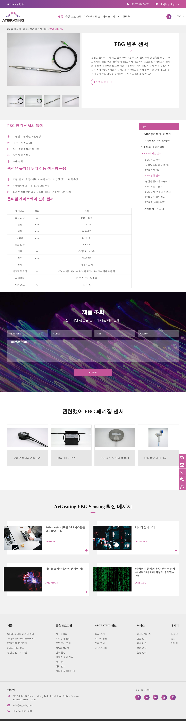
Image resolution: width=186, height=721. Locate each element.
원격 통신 (61, 655)
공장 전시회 (101, 641)
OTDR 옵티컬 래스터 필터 (157, 134)
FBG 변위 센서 (56, 29)
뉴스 (173, 631)
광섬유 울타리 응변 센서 (157, 165)
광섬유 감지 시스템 (154, 208)
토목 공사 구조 (63, 636)
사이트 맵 (130, 716)
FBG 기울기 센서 (154, 186)
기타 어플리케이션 (65, 664)
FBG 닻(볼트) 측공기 (156, 202)
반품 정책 (142, 631)
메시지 (116, 16)
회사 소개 (100, 627)
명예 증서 (100, 636)
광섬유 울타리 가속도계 (157, 181)
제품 (60, 16)
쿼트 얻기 (101, 82)
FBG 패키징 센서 (38, 29)
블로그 (174, 627)
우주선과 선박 (63, 631)
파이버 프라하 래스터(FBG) (158, 140)
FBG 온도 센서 (152, 160)
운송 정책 (142, 645)
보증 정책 (142, 641)
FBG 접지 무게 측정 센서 (158, 192)
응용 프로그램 (73, 16)
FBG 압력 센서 (152, 170)
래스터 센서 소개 (140, 527)
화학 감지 (61, 659)
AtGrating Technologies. (32, 716)
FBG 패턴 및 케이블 (154, 147)
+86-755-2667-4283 (138, 4)
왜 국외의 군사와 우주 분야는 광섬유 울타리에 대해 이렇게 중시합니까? (153, 567)
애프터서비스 (144, 627)
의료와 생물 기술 (64, 650)
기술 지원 (142, 636)
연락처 (126, 16)
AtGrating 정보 (92, 16)
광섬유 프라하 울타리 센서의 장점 (59, 565)
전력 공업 (61, 645)
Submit (93, 372)
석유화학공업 (63, 641)
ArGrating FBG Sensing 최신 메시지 (93, 506)
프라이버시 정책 (149, 716)
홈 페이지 (16, 29)
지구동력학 (61, 627)
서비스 (106, 16)
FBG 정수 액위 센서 (155, 197)
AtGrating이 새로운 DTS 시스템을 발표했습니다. (63, 529)
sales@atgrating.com (167, 4)
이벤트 (174, 636)
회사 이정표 (101, 631)
